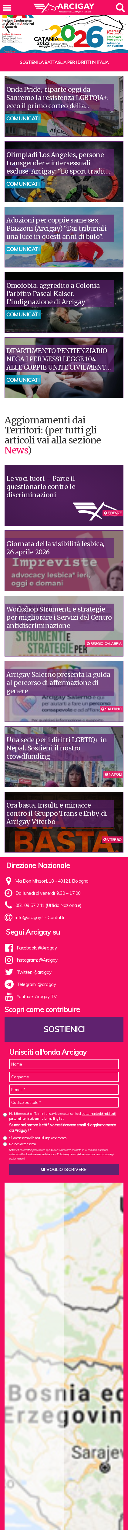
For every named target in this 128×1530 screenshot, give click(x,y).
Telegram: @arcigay (36, 984)
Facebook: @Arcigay (37, 948)
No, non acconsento (22, 1144)
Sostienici (64, 1029)
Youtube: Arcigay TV (37, 996)
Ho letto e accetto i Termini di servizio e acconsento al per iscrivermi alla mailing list (62, 1115)
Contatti (56, 917)
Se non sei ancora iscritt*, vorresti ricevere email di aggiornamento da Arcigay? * (62, 1127)
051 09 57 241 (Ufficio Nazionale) (48, 905)
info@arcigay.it (29, 917)
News (16, 450)
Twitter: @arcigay (34, 972)
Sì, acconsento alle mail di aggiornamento (37, 1138)
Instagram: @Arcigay (37, 960)
